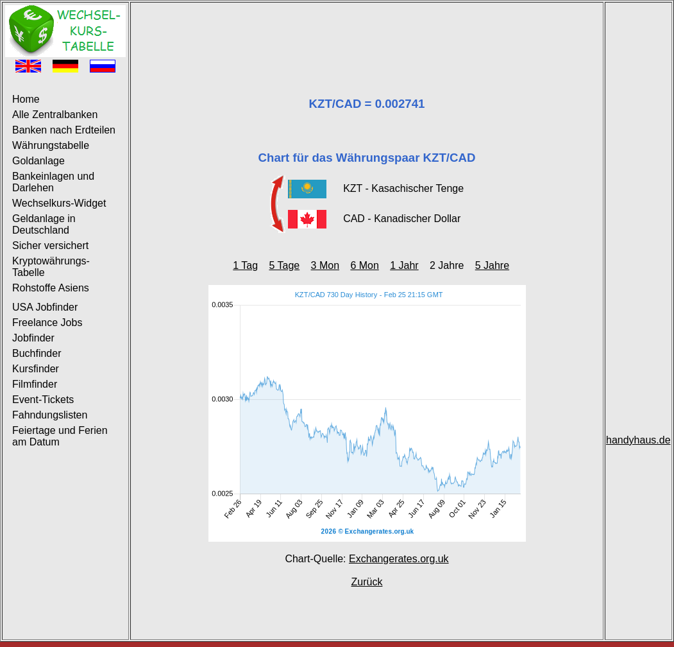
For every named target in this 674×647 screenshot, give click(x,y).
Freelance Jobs (47, 322)
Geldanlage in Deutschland (44, 224)
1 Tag (245, 265)
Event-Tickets (43, 399)
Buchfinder (37, 353)
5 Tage (284, 265)
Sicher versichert (50, 245)
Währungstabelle (50, 145)
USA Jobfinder (45, 307)
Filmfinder (34, 384)
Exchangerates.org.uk (399, 558)
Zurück (367, 581)
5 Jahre (492, 265)
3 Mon (325, 265)
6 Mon (364, 265)
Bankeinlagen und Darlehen (53, 182)
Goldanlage (38, 160)
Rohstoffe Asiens (50, 287)
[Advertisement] (366, 34)
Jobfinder (33, 337)
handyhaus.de (638, 440)
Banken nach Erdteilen (63, 130)
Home (26, 99)
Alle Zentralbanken (54, 114)
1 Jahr (404, 265)
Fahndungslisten (49, 415)
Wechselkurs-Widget (59, 203)
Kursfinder (35, 368)
